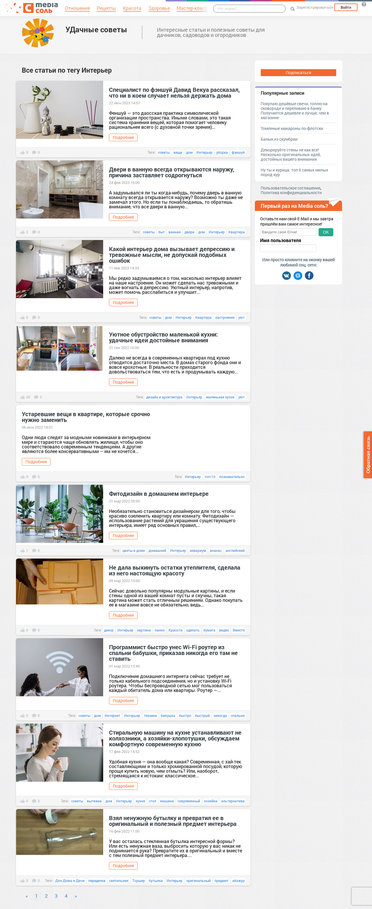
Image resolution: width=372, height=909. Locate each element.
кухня (140, 801)
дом (189, 152)
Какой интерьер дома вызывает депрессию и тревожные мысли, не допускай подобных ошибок (172, 254)
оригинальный (198, 880)
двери (189, 232)
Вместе (239, 630)
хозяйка (210, 801)
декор (109, 630)
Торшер (138, 880)
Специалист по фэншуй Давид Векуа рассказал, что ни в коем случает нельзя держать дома (174, 92)
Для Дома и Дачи (70, 880)
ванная (175, 232)
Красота (176, 630)
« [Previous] (27, 896)
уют (241, 317)
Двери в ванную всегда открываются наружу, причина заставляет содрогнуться (171, 172)
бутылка (156, 880)
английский (235, 550)
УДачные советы (96, 29)
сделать (193, 630)
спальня (238, 715)
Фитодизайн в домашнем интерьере (159, 493)
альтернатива (233, 801)
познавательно (232, 476)
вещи (178, 152)
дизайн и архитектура (164, 397)
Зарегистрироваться (314, 7)
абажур (238, 880)
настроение (225, 317)
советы (164, 152)
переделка (96, 880)
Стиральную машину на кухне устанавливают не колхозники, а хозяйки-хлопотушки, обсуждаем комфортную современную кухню (175, 738)
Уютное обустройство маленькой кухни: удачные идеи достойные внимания (163, 337)
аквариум (198, 550)
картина (144, 630)
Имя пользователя (280, 240)
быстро (185, 715)
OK (326, 232)
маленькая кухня (220, 397)
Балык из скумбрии (279, 139)
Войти (346, 7)
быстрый (202, 715)
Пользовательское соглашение (290, 188)
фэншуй (238, 152)
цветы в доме (133, 550)
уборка (222, 152)
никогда (220, 715)
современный (189, 801)
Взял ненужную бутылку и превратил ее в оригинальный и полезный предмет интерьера (173, 820)
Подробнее (123, 137)
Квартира (236, 232)
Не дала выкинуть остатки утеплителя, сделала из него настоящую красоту (174, 570)
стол (152, 801)
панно (160, 630)
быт (161, 232)
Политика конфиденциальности (291, 192)
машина (167, 801)
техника (150, 715)
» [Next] (76, 896)
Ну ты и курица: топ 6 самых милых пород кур (294, 172)
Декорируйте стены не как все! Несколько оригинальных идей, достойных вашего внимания (291, 154)
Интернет (112, 715)
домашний (157, 550)
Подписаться (298, 72)
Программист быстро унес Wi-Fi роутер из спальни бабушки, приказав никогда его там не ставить (173, 652)
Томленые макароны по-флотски (292, 128)
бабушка (168, 715)
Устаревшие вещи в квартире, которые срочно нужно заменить (86, 417)
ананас (216, 550)
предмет (221, 880)
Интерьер (204, 152)
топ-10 (210, 476)
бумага (209, 630)
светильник (118, 880)
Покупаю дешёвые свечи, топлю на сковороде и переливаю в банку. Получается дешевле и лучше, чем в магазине (295, 110)
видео (224, 630)
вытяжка (94, 801)
